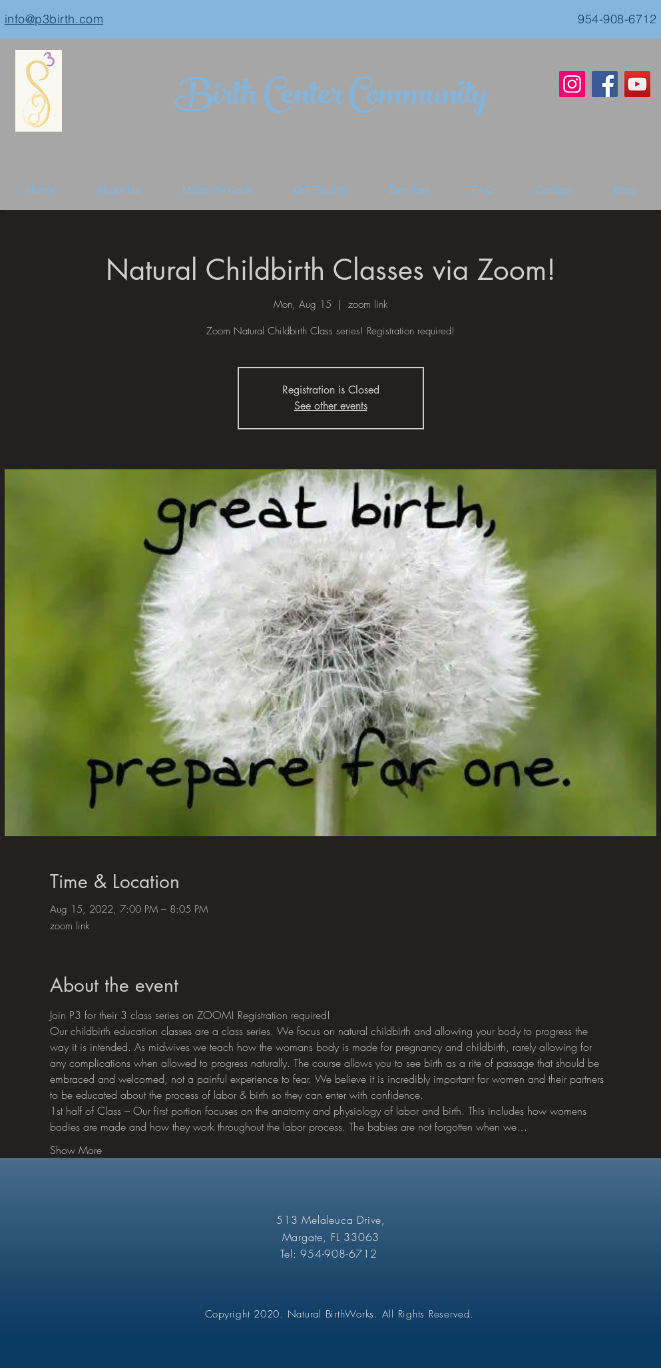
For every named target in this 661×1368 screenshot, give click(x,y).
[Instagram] (572, 84)
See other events (330, 406)
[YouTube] (637, 84)
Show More (76, 1150)
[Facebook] (605, 84)
